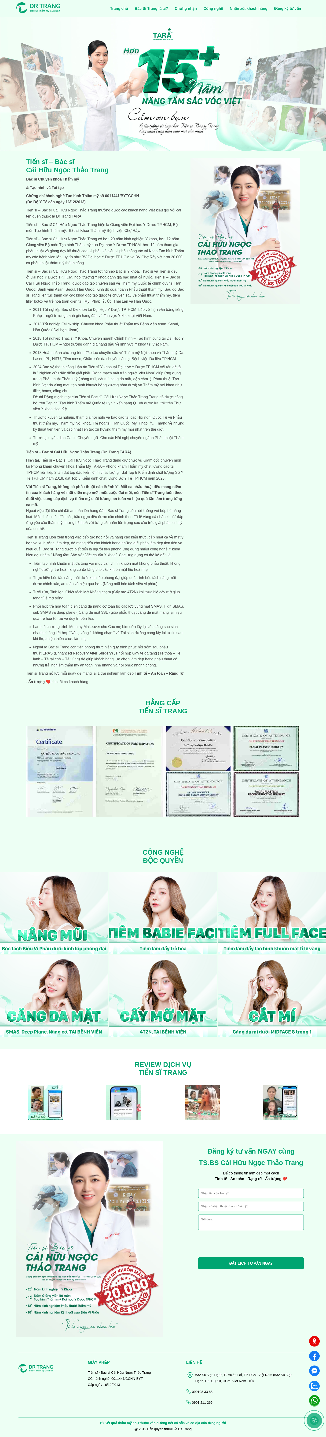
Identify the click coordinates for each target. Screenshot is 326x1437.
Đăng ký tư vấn (287, 9)
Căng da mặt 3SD (93, 612)
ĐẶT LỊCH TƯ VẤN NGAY (251, 1263)
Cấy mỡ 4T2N (125, 592)
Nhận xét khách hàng (248, 9)
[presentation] (233, 1244)
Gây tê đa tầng (144, 653)
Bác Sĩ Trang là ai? (151, 9)
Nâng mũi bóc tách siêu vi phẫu (130, 584)
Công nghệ (213, 9)
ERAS (47, 653)
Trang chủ (119, 9)
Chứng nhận (186, 9)
